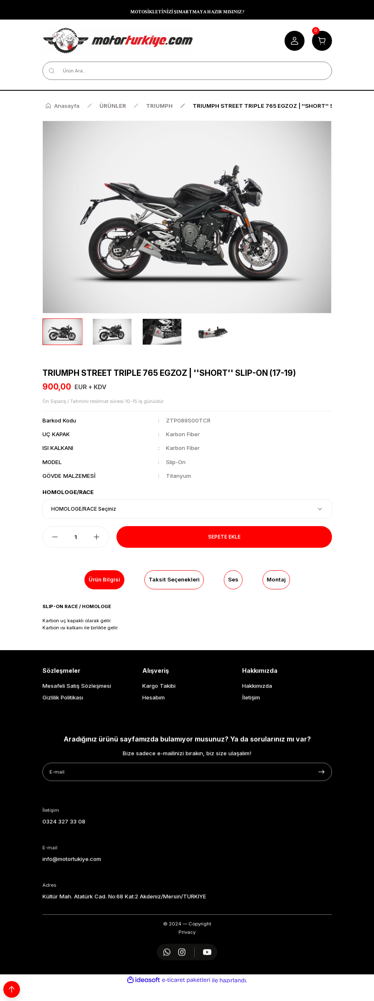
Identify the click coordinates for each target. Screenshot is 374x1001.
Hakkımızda (257, 723)
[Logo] (118, 40)
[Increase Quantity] (97, 537)
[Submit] (321, 809)
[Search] (187, 71)
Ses (233, 579)
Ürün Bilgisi (104, 579)
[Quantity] (75, 537)
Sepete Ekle (224, 536)
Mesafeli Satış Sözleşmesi (76, 723)
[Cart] (322, 41)
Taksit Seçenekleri (174, 579)
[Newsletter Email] (187, 809)
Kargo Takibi (159, 723)
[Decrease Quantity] (55, 537)
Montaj (276, 579)
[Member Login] (295, 41)
